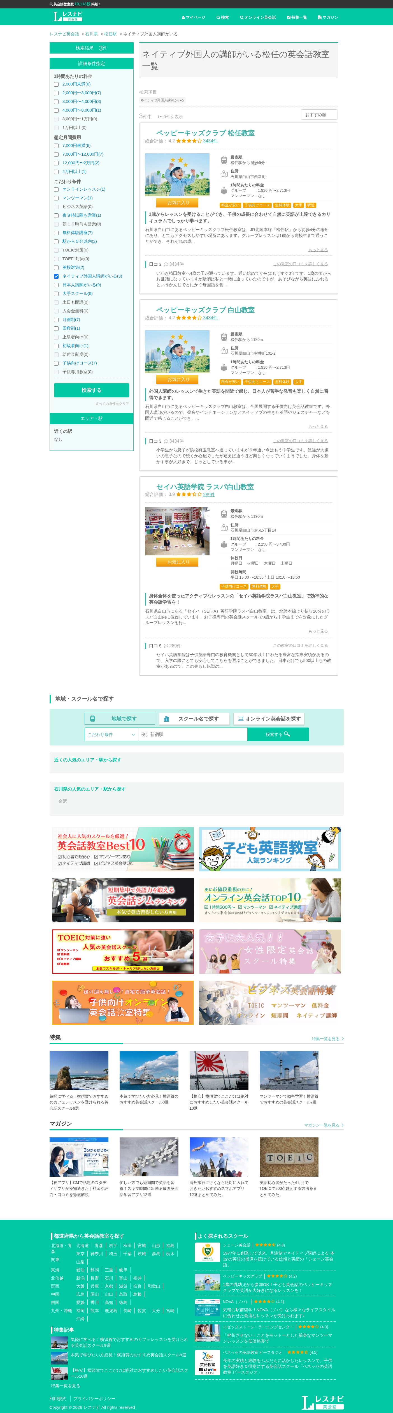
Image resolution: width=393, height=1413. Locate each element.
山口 (109, 1294)
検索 (223, 17)
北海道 (82, 1245)
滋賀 (123, 1286)
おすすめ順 (315, 114)
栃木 (170, 1253)
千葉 (127, 1253)
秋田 (127, 1245)
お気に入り (179, 202)
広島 (80, 1294)
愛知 (80, 1269)
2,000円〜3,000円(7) (81, 92)
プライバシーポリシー (94, 1398)
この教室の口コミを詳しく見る (300, 264)
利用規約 (58, 1398)
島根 (137, 1294)
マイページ (193, 17)
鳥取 (123, 1294)
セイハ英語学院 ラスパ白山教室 (205, 487)
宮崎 (170, 1310)
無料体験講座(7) (77, 232)
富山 (123, 1278)
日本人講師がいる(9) (81, 284)
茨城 (142, 1253)
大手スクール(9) (77, 293)
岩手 (113, 1245)
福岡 (80, 1310)
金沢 (62, 801)
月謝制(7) (71, 319)
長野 (94, 1278)
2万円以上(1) (74, 171)
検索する (92, 390)
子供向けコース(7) (79, 363)
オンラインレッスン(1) (83, 189)
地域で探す (124, 719)
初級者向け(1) (75, 345)
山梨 (80, 1261)
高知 (109, 1302)
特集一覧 (297, 17)
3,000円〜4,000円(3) (81, 101)
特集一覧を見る (325, 1038)
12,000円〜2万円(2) (81, 162)
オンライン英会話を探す (273, 719)
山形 (156, 1245)
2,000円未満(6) (76, 84)
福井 (137, 1278)
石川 (109, 1278)
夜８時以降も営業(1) (81, 215)
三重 (109, 1269)
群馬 (156, 1253)
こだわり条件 (100, 734)
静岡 (94, 1269)
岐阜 (123, 1269)
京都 (109, 1286)
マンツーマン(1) (77, 197)
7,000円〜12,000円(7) (83, 154)
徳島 (123, 1302)
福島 (170, 1245)
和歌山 (154, 1286)
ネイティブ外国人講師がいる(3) (92, 276)
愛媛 (80, 1302)
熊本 (94, 1310)
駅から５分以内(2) (79, 241)
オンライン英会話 (258, 17)
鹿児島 (111, 1310)
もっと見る (318, 250)
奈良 (137, 1286)
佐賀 (142, 1310)
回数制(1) (71, 328)
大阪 (80, 1286)
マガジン (328, 17)
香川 (94, 1302)
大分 (156, 1310)
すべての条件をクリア (112, 404)
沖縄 (80, 1318)
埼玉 (113, 1253)
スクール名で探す (198, 719)
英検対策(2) (73, 267)
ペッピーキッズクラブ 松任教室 (205, 133)
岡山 (94, 1294)
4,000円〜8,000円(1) (81, 110)
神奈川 (96, 1253)
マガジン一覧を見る (321, 1125)
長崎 (127, 1310)
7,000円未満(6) (76, 145)
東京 (80, 1253)
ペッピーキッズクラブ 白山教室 (205, 310)
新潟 (80, 1278)
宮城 (142, 1245)
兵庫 (94, 1286)
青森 (99, 1245)
